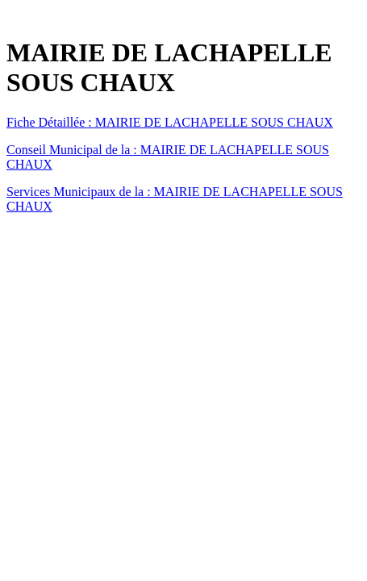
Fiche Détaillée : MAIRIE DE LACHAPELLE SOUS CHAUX (169, 122)
